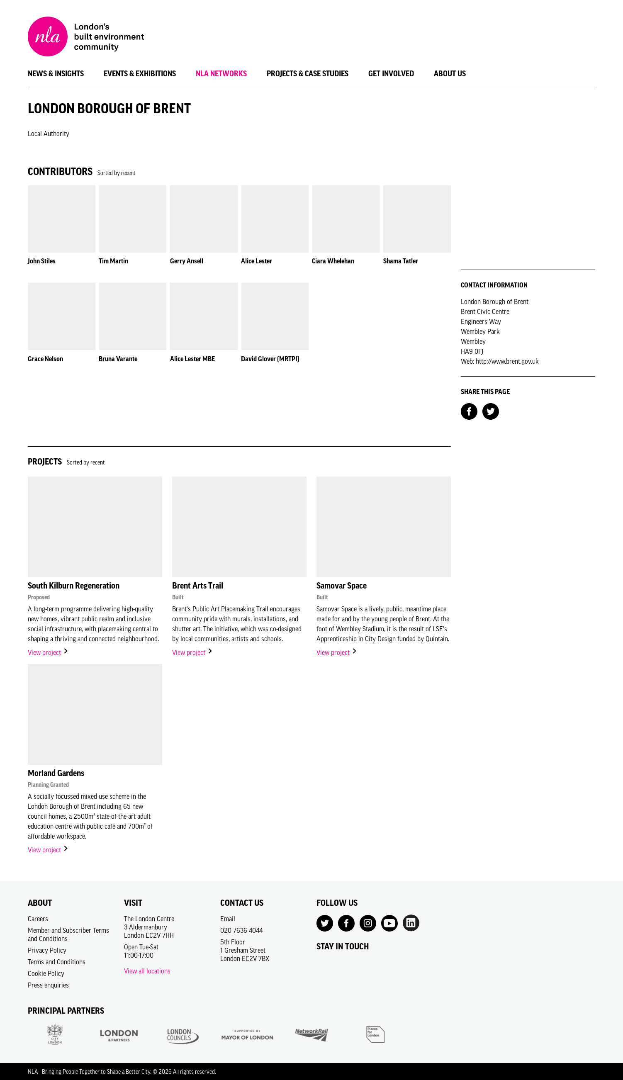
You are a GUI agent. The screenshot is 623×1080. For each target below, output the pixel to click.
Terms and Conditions (56, 962)
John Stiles (42, 261)
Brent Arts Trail (197, 585)
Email (227, 918)
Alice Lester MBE (192, 358)
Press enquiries (48, 985)
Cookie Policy (46, 973)
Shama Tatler (400, 261)
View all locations (147, 971)
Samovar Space (341, 585)
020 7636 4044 (241, 930)
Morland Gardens (56, 773)
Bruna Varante (118, 358)
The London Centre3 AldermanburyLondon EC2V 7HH (149, 927)
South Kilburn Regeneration (73, 585)
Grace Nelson (45, 358)
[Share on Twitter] (490, 410)
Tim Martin (113, 261)
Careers (38, 918)
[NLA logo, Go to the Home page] (86, 38)
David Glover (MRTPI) (270, 358)
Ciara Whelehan (333, 261)
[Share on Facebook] (469, 410)
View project (48, 652)
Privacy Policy (47, 950)
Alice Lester (256, 261)
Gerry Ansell (186, 261)
